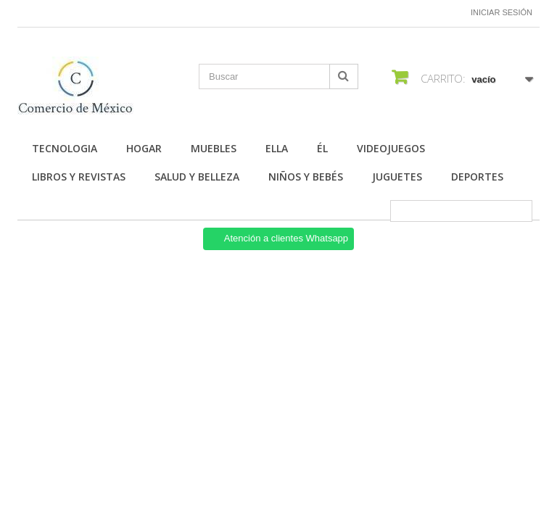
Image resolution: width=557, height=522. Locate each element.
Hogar (144, 148)
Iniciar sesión (501, 12)
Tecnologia (64, 148)
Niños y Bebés (305, 176)
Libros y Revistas (78, 176)
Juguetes (397, 176)
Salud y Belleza (196, 176)
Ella (276, 148)
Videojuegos (391, 148)
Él (322, 148)
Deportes (477, 176)
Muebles (213, 148)
